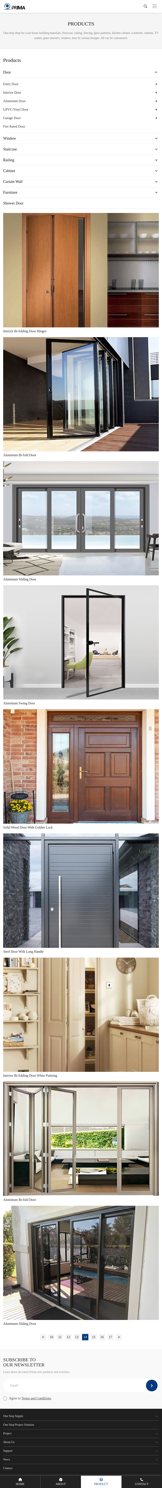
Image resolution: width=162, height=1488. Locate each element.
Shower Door (13, 203)
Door (7, 72)
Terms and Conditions (36, 1398)
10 (51, 1337)
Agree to (27, 1398)
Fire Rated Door (14, 126)
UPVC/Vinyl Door (15, 109)
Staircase (10, 149)
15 (93, 1337)
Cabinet (9, 171)
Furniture (10, 192)
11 (59, 1337)
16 (102, 1337)
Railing (8, 160)
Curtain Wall (13, 181)
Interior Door (12, 92)
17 (110, 1337)
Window (9, 138)
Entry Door (10, 84)
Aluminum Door (14, 101)
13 (76, 1337)
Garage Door (12, 118)
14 (85, 1337)
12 (68, 1337)
